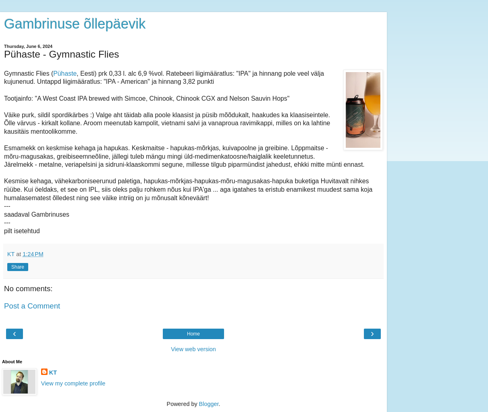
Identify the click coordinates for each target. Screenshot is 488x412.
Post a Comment (32, 306)
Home (193, 334)
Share (17, 267)
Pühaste (65, 73)
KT (53, 372)
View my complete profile (73, 383)
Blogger (209, 404)
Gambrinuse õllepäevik (74, 23)
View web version (193, 349)
